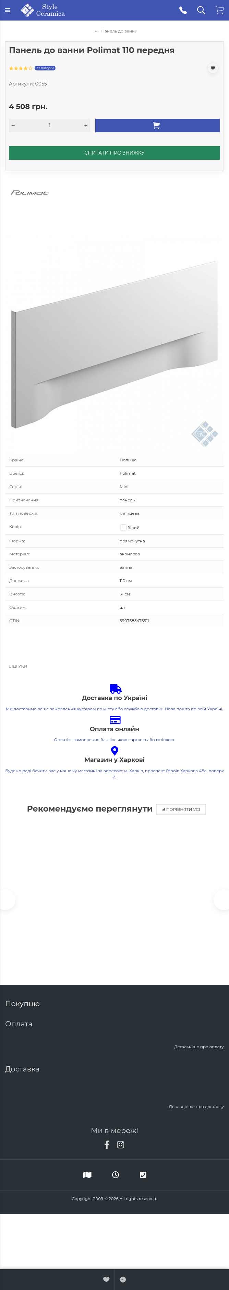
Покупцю (23, 1003)
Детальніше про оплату (199, 1046)
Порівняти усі (181, 809)
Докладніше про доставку (196, 1106)
